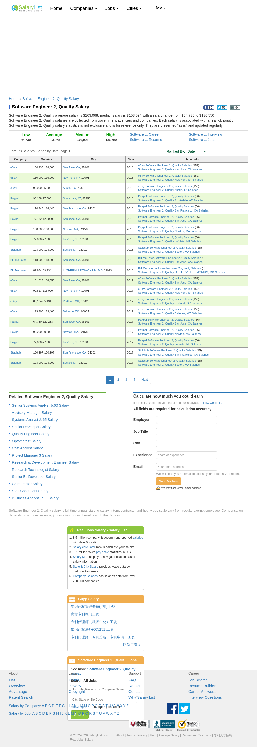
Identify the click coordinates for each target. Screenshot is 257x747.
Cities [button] (134, 8)
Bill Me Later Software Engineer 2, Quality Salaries (170, 257)
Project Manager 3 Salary (32, 455)
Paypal (14, 198)
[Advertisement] (128, 54)
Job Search (198, 680)
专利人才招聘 (223, 735)
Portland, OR (71, 301)
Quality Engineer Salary (30, 434)
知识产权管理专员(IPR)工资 (93, 606)
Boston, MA (70, 249)
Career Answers (202, 691)
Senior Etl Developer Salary (34, 477)
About (120, 735)
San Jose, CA (71, 167)
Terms (74, 680)
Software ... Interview (205, 134)
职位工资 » (131, 645)
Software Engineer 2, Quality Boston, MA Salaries (169, 251)
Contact (135, 691)
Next (144, 380)
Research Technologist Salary (35, 470)
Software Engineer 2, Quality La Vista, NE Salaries (169, 241)
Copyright (77, 691)
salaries (138, 537)
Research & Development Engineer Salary (45, 462)
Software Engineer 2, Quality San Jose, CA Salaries (170, 169)
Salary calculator (84, 547)
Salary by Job (20, 713)
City (136, 443)
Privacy (75, 686)
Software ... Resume (146, 140)
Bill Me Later (18, 259)
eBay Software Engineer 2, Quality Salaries (165, 165)
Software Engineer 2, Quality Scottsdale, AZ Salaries (171, 200)
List (12, 680)
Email (138, 466)
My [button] (161, 7)
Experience (142, 455)
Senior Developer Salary (31, 427)
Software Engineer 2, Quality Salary (50, 99)
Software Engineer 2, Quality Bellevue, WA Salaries (170, 313)
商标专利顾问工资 (85, 614)
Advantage (18, 691)
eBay (13, 167)
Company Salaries (85, 576)
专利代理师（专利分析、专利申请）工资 (103, 637)
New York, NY (71, 177)
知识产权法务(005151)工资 (92, 629)
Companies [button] (83, 8)
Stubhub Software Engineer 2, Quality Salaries (167, 247)
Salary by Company (24, 706)
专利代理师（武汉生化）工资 (94, 622)
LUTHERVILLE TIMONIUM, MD (82, 270)
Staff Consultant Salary (30, 491)
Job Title (140, 431)
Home (58, 8)
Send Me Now (168, 481)
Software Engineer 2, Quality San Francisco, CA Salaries (173, 210)
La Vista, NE (70, 239)
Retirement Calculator (196, 735)
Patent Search (21, 697)
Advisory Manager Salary (32, 413)
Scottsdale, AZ (72, 198)
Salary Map (80, 557)
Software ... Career (145, 134)
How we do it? (212, 403)
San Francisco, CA (74, 208)
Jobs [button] (112, 8)
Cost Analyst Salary (27, 448)
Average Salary (169, 735)
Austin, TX (69, 187)
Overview (17, 686)
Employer (141, 420)
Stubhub (15, 249)
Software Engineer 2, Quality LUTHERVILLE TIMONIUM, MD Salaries (181, 272)
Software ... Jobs (202, 140)
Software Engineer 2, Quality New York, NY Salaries (170, 179)
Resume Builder (202, 686)
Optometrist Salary (26, 441)
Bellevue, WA (71, 311)
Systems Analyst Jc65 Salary (35, 420)
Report (134, 686)
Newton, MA (70, 229)
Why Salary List (141, 697)
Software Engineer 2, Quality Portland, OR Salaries (170, 303)
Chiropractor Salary (27, 484)
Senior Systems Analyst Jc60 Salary (40, 405)
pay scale (102, 552)
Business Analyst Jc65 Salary (35, 498)
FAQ (132, 680)
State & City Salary (85, 566)
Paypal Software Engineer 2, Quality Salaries (166, 196)
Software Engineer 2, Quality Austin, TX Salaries (168, 189)
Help (153, 735)
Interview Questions (205, 697)
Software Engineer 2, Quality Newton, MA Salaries (169, 231)
